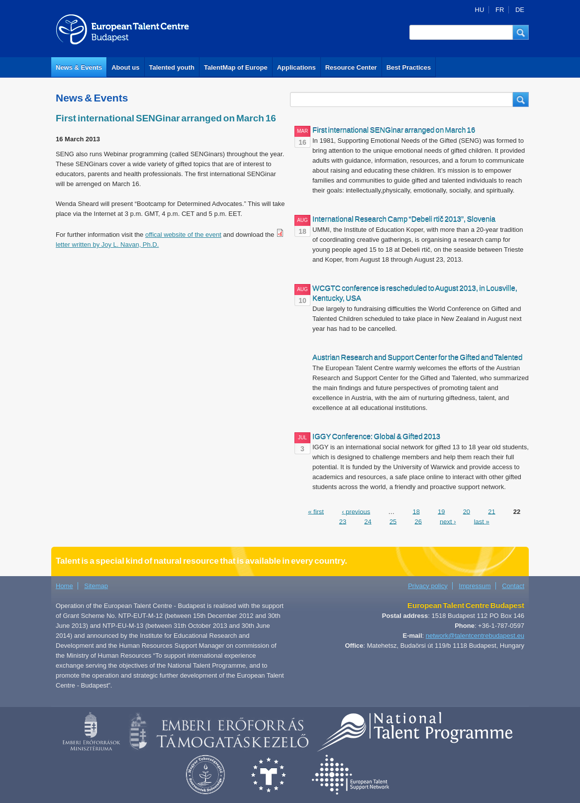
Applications (296, 67)
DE (519, 9)
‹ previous (356, 511)
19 (441, 511)
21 (491, 511)
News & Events (79, 67)
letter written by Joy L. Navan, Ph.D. (107, 244)
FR (499, 9)
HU (479, 9)
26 (417, 521)
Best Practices (409, 67)
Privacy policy (427, 586)
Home (64, 586)
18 (415, 511)
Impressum (474, 586)
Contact (513, 586)
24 (367, 521)
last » (481, 521)
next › (448, 521)
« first (316, 511)
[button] (521, 32)
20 (466, 511)
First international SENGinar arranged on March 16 (166, 118)
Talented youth (171, 67)
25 (392, 521)
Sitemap (96, 586)
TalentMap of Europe (236, 67)
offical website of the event (183, 234)
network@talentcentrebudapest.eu (475, 635)
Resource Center (351, 67)
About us (125, 67)
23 (342, 521)
